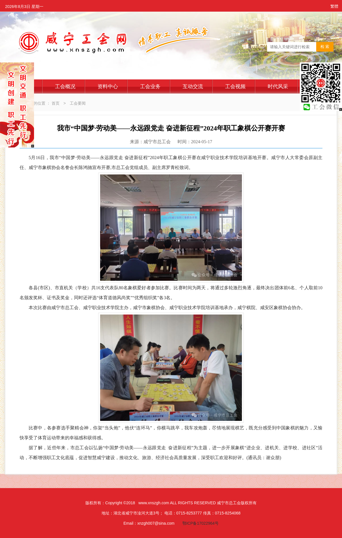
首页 (56, 103)
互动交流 (193, 86)
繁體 (334, 6)
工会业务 (150, 86)
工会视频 (235, 86)
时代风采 (278, 86)
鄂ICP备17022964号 (200, 523)
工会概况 (65, 86)
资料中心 (108, 86)
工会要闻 (78, 103)
